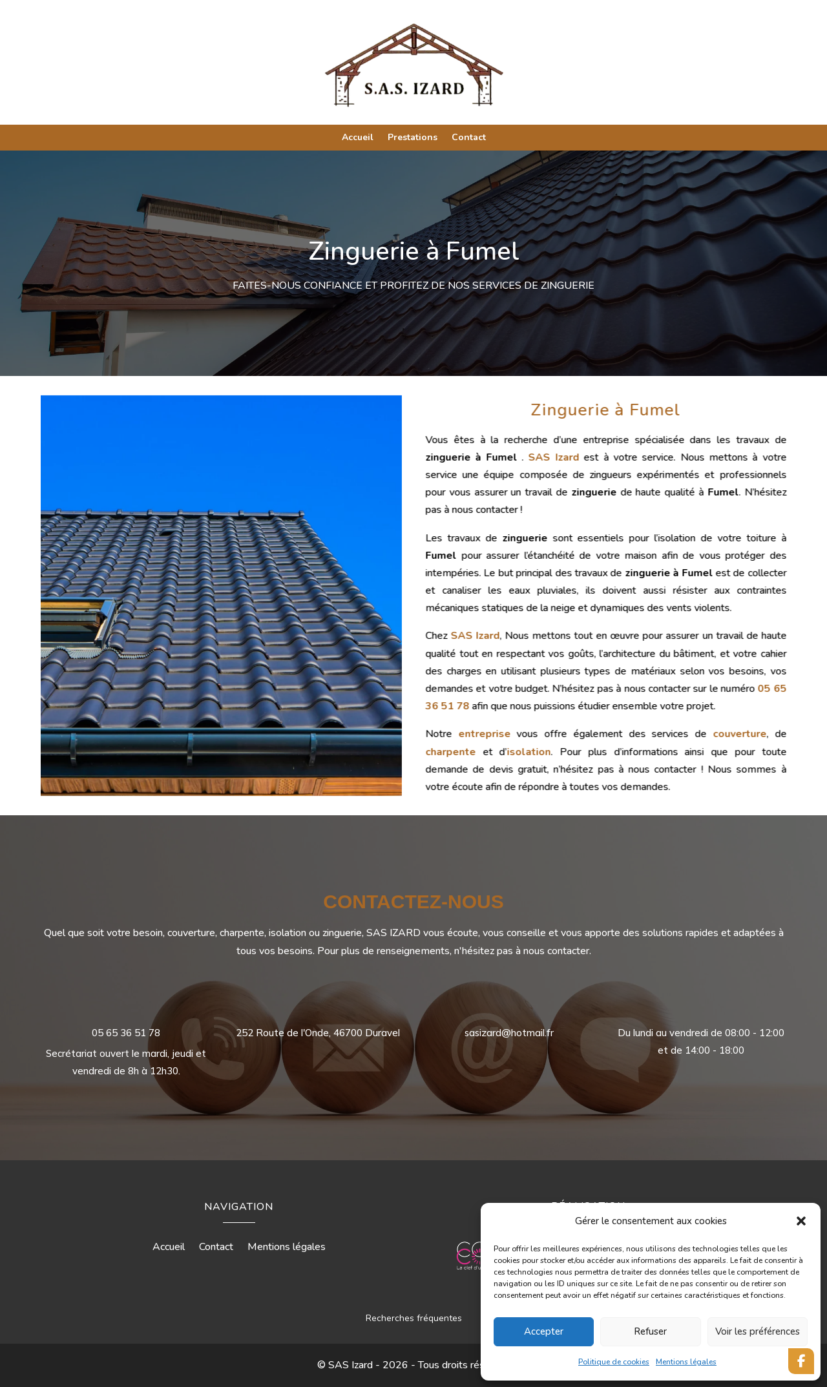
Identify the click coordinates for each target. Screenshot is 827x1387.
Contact (469, 138)
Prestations (412, 138)
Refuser (650, 1331)
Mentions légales (686, 1362)
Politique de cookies (613, 1362)
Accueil (357, 138)
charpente (542, 752)
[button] (801, 1221)
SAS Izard (645, 457)
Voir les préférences (757, 1331)
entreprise (576, 734)
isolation (620, 752)
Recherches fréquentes (414, 1318)
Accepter (543, 1331)
